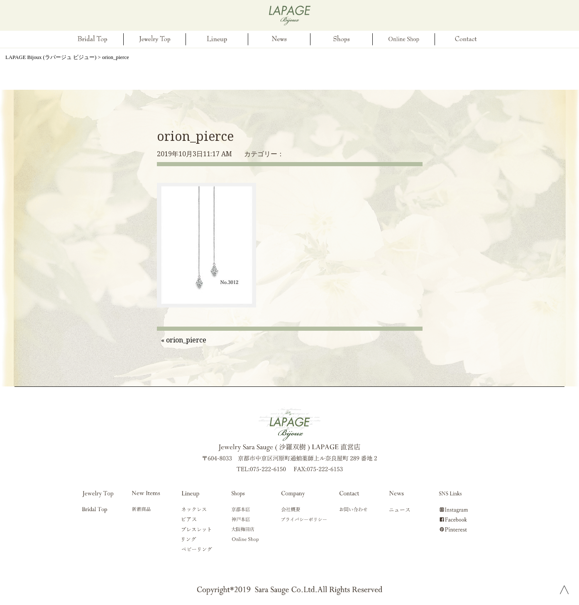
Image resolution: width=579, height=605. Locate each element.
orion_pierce (195, 136)
